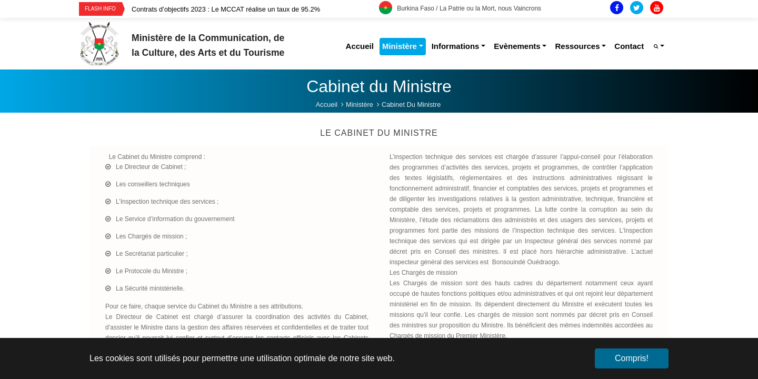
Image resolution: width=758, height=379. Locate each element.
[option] (255, 9)
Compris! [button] (632, 358)
